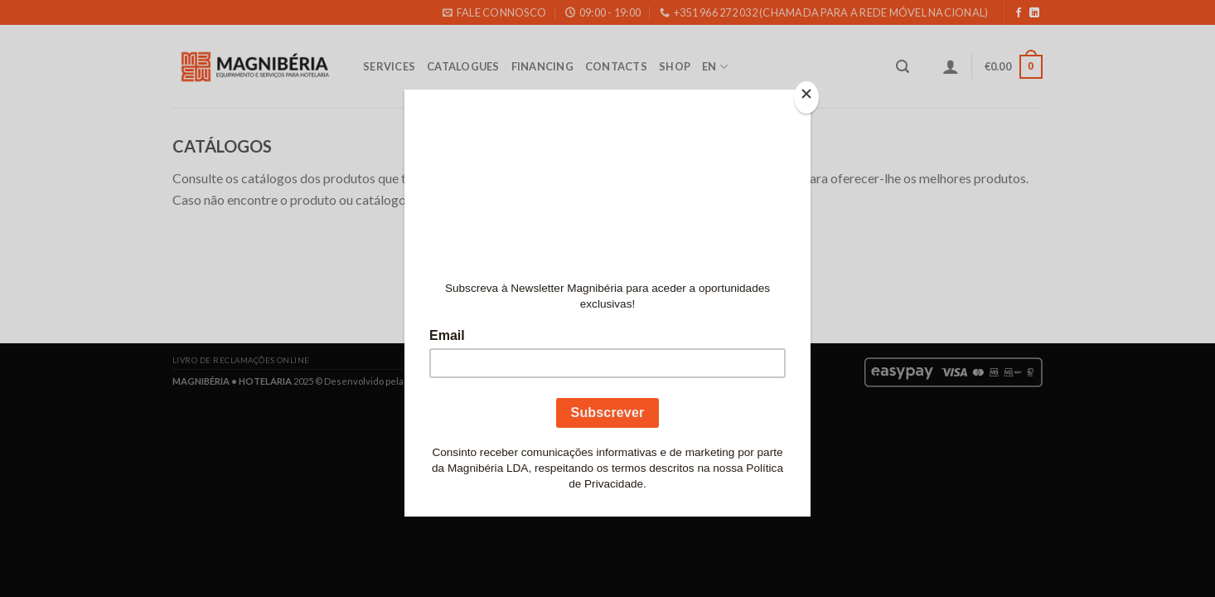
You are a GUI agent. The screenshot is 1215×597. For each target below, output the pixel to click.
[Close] (806, 97)
